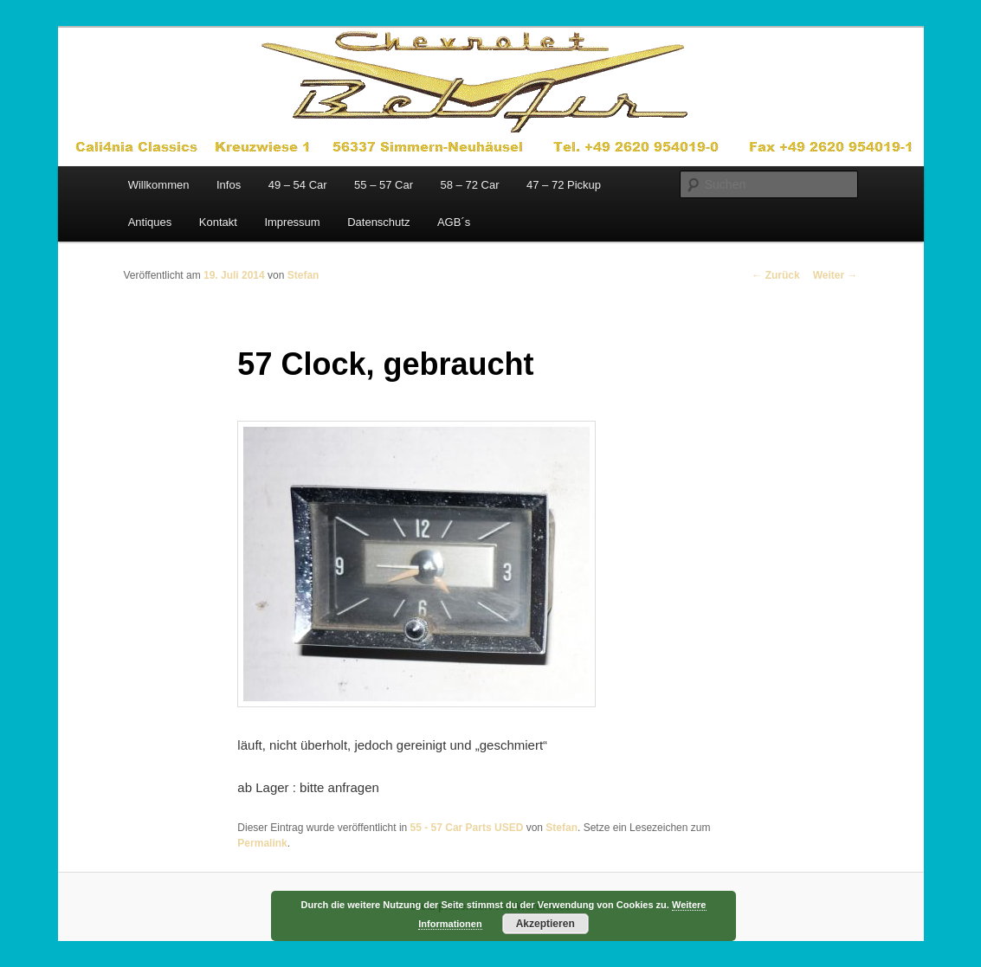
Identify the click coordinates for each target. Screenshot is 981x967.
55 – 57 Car (383, 184)
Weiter (835, 275)
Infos (228, 184)
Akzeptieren (545, 924)
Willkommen (159, 184)
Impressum (291, 222)
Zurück (775, 275)
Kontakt (218, 222)
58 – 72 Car (470, 184)
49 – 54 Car (297, 184)
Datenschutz (378, 222)
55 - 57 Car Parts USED (467, 828)
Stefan (303, 275)
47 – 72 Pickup (563, 184)
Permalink (262, 843)
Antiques (150, 222)
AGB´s (453, 222)
